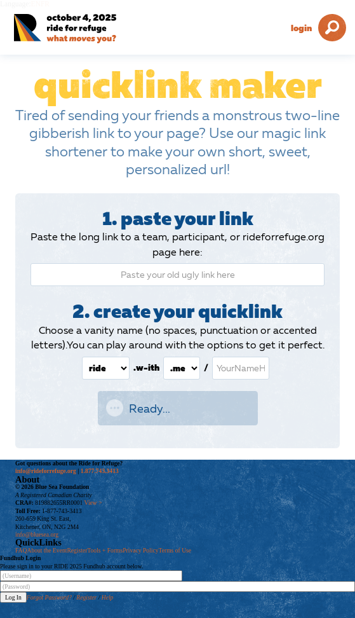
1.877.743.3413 (100, 470)
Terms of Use (175, 550)
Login (301, 27)
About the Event (47, 550)
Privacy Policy (140, 550)
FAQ (21, 550)
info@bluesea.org (36, 534)
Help (108, 597)
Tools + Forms (105, 550)
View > (93, 502)
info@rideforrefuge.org (45, 470)
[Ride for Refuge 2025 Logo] (82, 29)
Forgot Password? (49, 597)
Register (77, 550)
